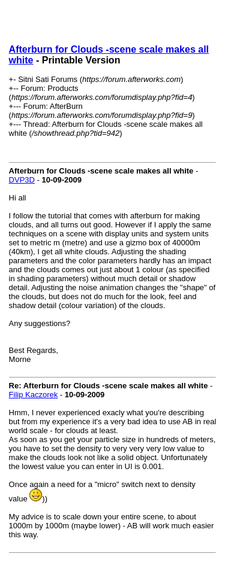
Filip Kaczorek (33, 394)
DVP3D (22, 179)
